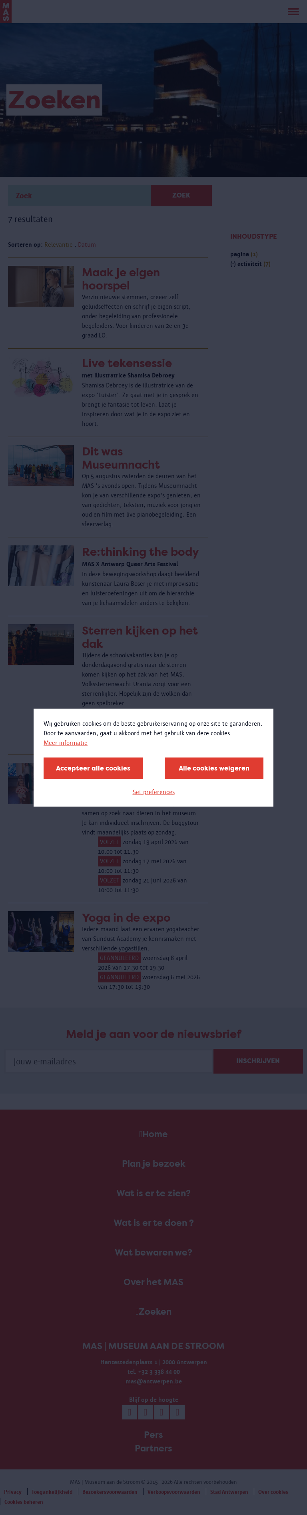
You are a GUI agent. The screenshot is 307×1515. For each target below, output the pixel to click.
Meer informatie (66, 742)
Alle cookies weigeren (214, 768)
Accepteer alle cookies (93, 768)
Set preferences (154, 791)
